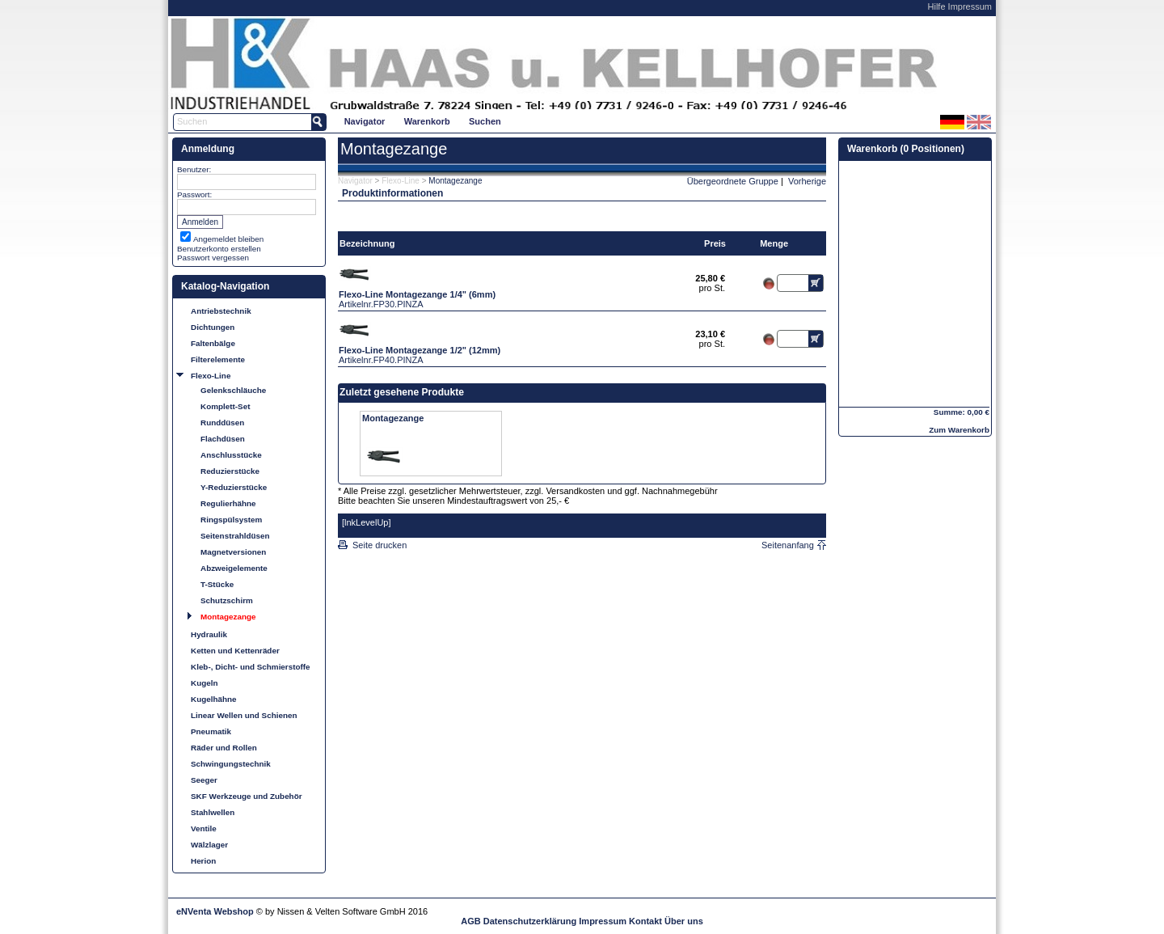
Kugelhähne (214, 699)
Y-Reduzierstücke (233, 487)
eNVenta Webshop (215, 911)
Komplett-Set (225, 406)
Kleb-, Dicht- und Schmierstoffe (250, 666)
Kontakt (645, 921)
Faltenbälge (213, 343)
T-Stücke (217, 584)
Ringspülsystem (231, 519)
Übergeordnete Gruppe (732, 181)
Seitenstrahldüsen (235, 535)
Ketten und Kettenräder (235, 650)
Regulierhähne (228, 503)
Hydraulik (209, 634)
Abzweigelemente (234, 568)
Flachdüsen (222, 438)
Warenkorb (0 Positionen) (905, 148)
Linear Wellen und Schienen (244, 715)
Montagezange (228, 616)
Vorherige (807, 181)
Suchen (485, 121)
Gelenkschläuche (233, 390)
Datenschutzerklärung (530, 921)
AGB (470, 921)
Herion (203, 860)
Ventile (204, 828)
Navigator (365, 121)
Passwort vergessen (213, 257)
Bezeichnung (367, 243)
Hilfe (937, 6)
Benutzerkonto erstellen (219, 248)
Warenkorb (427, 121)
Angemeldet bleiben (228, 239)
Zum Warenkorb (959, 429)
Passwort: (194, 194)
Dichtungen (212, 327)
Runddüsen (222, 422)
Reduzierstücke (229, 471)
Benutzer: (194, 169)
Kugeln (204, 682)
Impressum (970, 6)
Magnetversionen (233, 551)
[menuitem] (364, 121)
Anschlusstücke (231, 454)
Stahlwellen (212, 812)
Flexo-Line (210, 375)
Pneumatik (211, 731)
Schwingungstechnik (231, 763)
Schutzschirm (226, 600)
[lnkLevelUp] (366, 522)
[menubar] (422, 121)
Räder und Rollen (224, 747)
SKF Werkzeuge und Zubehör (246, 796)
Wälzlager (209, 844)
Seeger (204, 780)
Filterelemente (218, 359)
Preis (715, 243)
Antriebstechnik (221, 310)
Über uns (683, 921)
